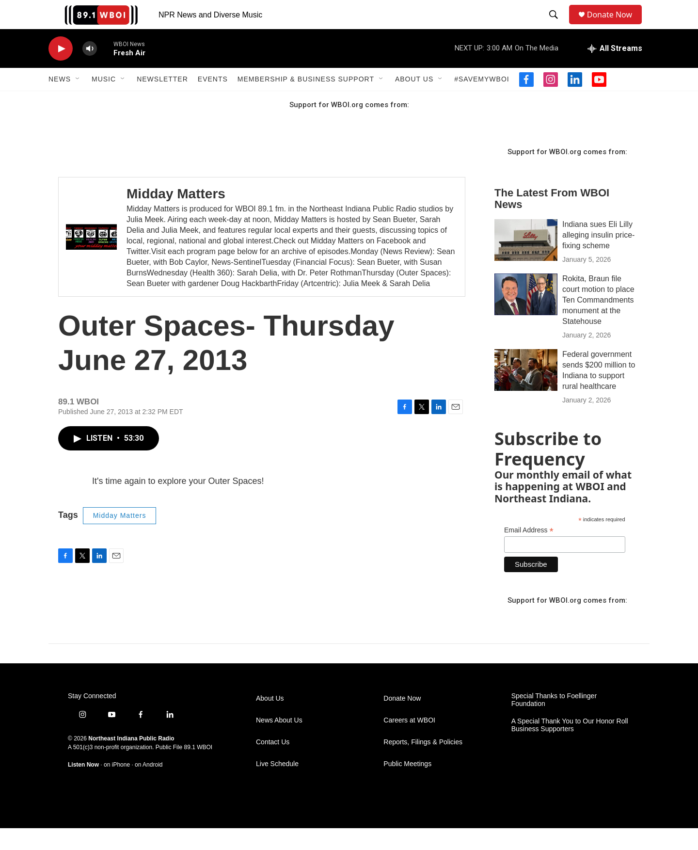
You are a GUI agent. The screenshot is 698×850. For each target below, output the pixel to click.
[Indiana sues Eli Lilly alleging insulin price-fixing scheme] (525, 262)
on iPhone (117, 786)
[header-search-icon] (555, 25)
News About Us (279, 742)
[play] (60, 70)
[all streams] (615, 70)
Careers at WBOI (409, 742)
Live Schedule (277, 785)
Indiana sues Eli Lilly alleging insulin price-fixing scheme (598, 257)
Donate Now (614, 25)
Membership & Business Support (306, 101)
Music (104, 101)
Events (213, 101)
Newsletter (162, 101)
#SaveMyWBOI (481, 101)
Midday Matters (176, 215)
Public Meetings (407, 785)
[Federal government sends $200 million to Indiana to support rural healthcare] (525, 392)
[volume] (89, 70)
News (59, 101)
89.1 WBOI (198, 769)
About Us (414, 101)
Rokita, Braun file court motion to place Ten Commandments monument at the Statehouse (598, 321)
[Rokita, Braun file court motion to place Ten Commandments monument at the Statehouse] (525, 316)
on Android (148, 786)
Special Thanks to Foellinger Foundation (554, 721)
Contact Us (272, 764)
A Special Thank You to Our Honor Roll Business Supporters (569, 746)
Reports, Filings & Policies (422, 764)
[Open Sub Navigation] (78, 101)
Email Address (529, 552)
